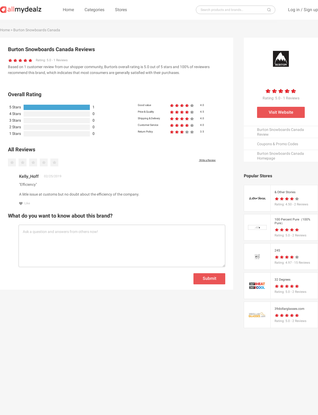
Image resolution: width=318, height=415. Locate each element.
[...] (233, 9)
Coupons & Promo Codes (277, 144)
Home (68, 9)
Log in (294, 9)
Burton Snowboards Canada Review (280, 131)
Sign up (311, 9)
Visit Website (281, 112)
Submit (209, 278)
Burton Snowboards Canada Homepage (280, 155)
